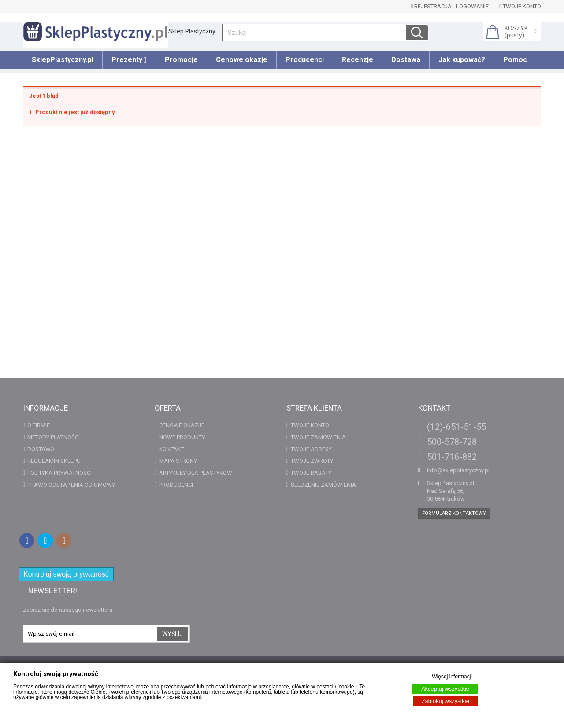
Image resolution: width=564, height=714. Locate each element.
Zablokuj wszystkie (445, 701)
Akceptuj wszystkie (445, 688)
